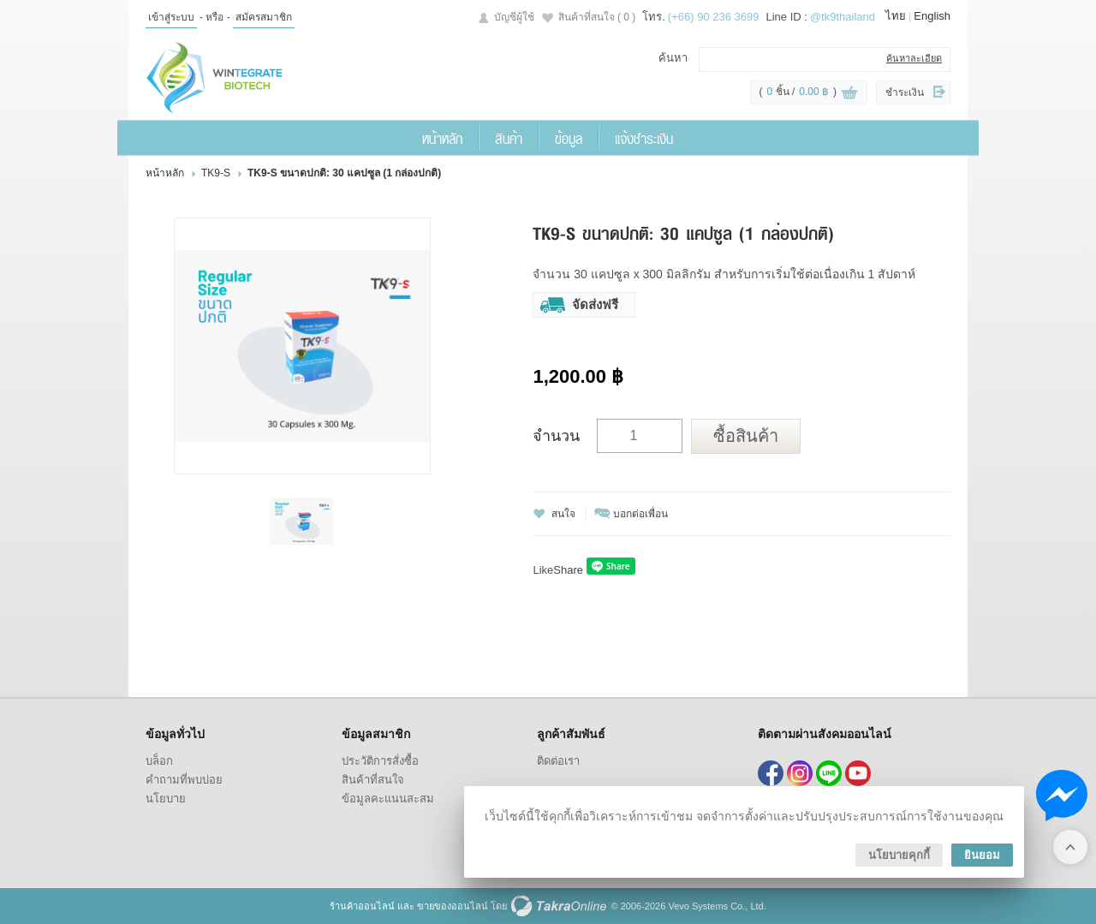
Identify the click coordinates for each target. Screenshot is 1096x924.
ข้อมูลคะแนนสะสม (388, 798)
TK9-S (215, 173)
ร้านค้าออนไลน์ (362, 906)
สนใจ (563, 514)
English (932, 15)
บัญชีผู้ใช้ (514, 17)
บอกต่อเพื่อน (640, 514)
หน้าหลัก (442, 138)
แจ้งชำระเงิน (644, 138)
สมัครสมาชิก (263, 17)
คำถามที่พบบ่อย (184, 779)
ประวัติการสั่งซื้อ (380, 760)
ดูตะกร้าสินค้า (849, 93)
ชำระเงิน (904, 92)
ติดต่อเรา (558, 760)
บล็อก (159, 760)
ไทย (895, 15)
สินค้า (508, 138)
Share (568, 569)
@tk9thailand (842, 16)
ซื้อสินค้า (745, 435)
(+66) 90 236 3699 (713, 16)
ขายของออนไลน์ (452, 906)
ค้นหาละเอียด (914, 58)
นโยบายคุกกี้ (899, 855)
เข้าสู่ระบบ (171, 17)
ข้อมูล (568, 138)
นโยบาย (166, 798)
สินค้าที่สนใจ (597, 17)
